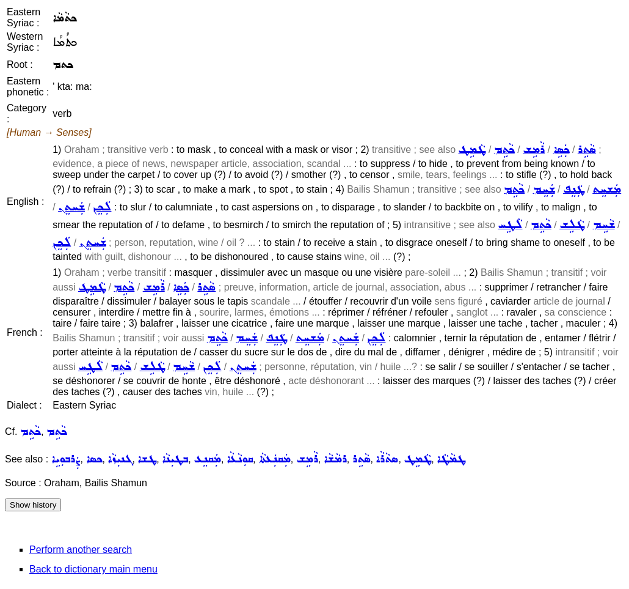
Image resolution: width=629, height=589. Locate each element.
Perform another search (80, 549)
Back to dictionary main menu (93, 569)
